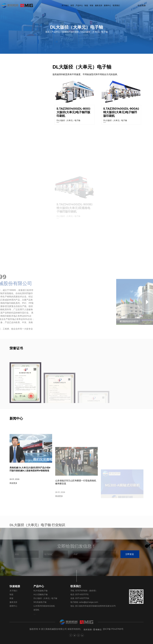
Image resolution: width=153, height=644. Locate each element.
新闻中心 (107, 5)
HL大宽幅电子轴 (11, 105)
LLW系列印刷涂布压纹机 (15, 128)
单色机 (7, 143)
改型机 (7, 136)
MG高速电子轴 (10, 120)
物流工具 (18, 189)
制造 (86, 5)
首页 (72, 5)
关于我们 (65, 5)
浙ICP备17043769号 (113, 629)
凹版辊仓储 (18, 166)
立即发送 (129, 554)
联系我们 (116, 5)
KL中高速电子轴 (11, 97)
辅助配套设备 (18, 181)
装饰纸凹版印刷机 (70, 32)
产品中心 (79, 5)
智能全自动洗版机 (18, 174)
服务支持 (98, 5)
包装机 (7, 151)
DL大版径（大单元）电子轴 (16, 113)
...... (34, 613)
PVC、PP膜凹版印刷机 (18, 159)
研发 (91, 5)
